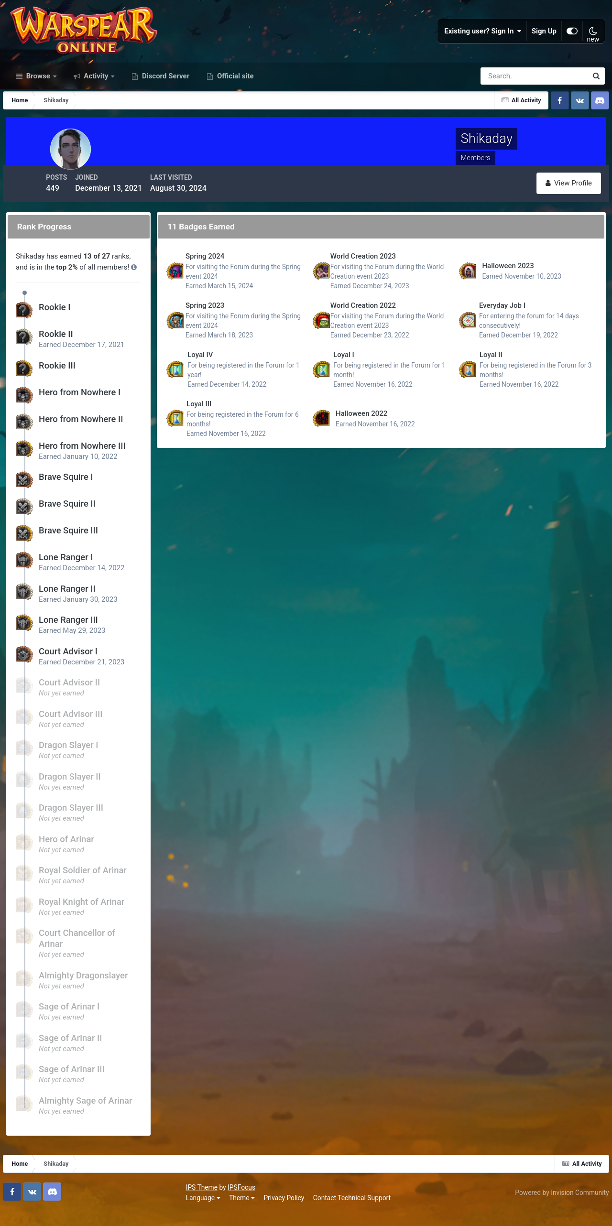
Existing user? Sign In (483, 48)
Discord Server (164, 109)
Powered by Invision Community (558, 1206)
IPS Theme (23, 1200)
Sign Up (544, 47)
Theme (63, 1211)
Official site (234, 109)
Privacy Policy (105, 1211)
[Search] (501, 109)
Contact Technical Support (173, 1211)
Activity (96, 109)
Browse (38, 109)
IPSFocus (62, 1200)
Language (24, 1211)
